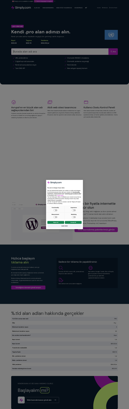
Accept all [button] (73, 222)
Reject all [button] (55, 222)
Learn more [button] (64, 226)
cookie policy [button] (60, 195)
